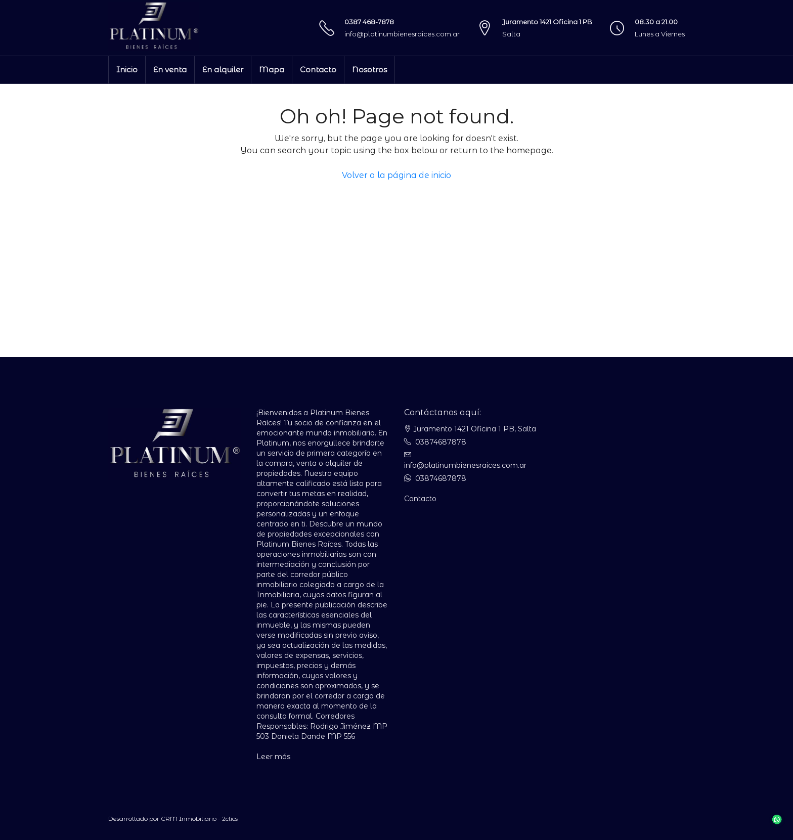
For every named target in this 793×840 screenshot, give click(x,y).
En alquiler (222, 69)
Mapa (271, 69)
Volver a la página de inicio (396, 175)
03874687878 (440, 442)
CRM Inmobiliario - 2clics (199, 818)
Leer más (273, 756)
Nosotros (369, 69)
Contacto (318, 69)
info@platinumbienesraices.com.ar (402, 34)
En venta (170, 69)
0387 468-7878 (369, 22)
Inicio (127, 69)
